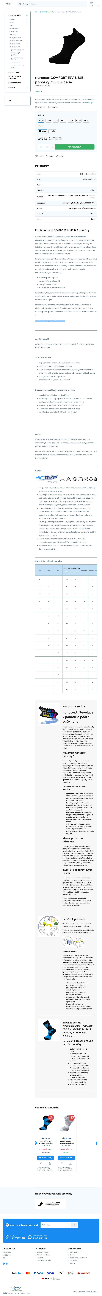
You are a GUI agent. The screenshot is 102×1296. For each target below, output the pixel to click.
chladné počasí (16, 63)
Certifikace (40, 1258)
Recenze (73, 1263)
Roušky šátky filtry (15, 38)
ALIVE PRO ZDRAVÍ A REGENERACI (14, 77)
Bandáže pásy (14, 29)
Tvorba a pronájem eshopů (82, 1292)
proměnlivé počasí (17, 50)
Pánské (11, 22)
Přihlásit (74, 1225)
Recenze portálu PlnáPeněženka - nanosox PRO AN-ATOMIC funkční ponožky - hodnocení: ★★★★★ (78, 1029)
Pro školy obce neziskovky (78, 1258)
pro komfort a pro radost (17, 59)
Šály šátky (12, 35)
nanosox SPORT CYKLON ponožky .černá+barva (45, 1142)
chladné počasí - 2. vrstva (17, 67)
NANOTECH (11, 87)
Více (88, 103)
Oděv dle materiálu (15, 41)
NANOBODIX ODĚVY (14, 15)
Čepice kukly (13, 32)
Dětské (11, 26)
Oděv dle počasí (14, 47)
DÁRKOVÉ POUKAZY (14, 83)
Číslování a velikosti (43, 1255)
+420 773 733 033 (17, 1238)
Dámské (12, 19)
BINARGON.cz (95, 1292)
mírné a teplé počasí (74, 919)
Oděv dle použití (14, 44)
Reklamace (73, 1260)
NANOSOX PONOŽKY (47, 12)
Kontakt (72, 1255)
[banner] (9, 4)
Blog (9, 101)
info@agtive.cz (40, 1238)
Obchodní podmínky (44, 1260)
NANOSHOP (73, 1252)
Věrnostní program (43, 1252)
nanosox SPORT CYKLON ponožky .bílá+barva (66, 1142)
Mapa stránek (25, 1293)
